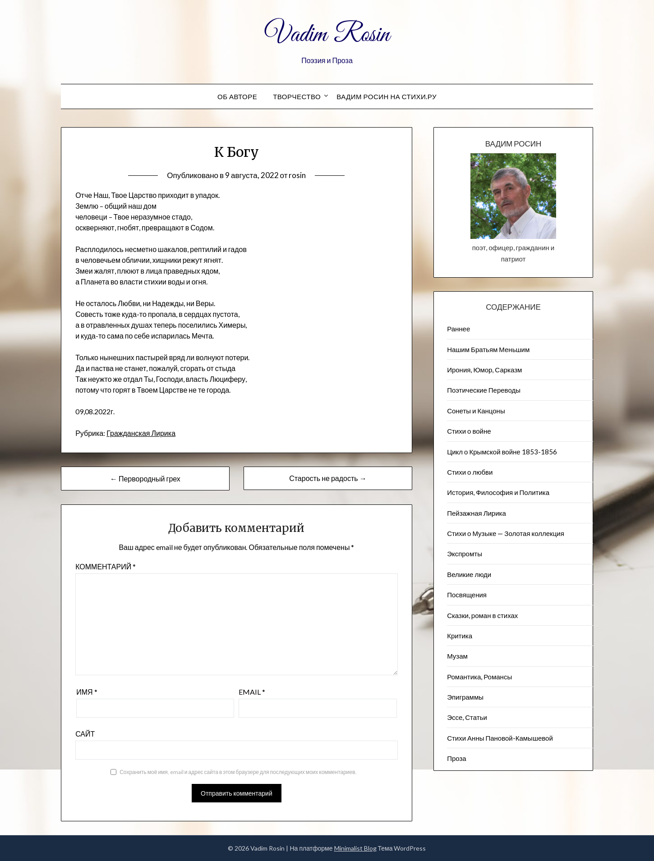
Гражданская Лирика (140, 433)
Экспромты (464, 554)
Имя (86, 691)
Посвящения (467, 595)
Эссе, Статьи (467, 717)
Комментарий (105, 566)
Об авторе (237, 96)
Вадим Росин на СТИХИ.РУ (386, 96)
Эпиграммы (465, 697)
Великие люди (469, 574)
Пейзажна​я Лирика (476, 513)
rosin (297, 175)
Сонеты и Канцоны (476, 411)
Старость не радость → (328, 478)
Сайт (85, 733)
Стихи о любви (470, 472)
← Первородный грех (145, 478)
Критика (459, 636)
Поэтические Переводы (483, 390)
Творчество (297, 96)
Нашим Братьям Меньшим (488, 349)
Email (252, 691)
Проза (456, 758)
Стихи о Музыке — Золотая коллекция (505, 533)
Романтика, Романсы (479, 677)
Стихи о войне (469, 431)
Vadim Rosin (327, 35)
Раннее (458, 329)
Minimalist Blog (355, 848)
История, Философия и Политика (498, 492)
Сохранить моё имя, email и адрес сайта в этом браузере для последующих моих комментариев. (238, 772)
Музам (457, 656)
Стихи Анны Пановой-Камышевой (500, 738)
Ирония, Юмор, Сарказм (484, 370)
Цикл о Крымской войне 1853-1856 (502, 452)
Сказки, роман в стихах (482, 615)
